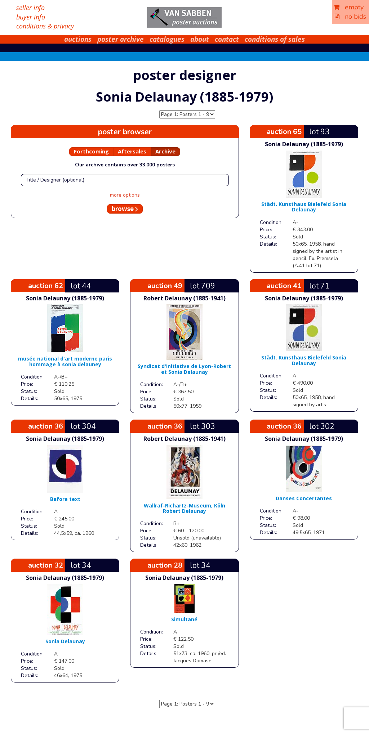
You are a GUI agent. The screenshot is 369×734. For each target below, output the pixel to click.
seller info (30, 7)
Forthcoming (91, 151)
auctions (78, 39)
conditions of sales (275, 39)
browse (125, 209)
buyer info (30, 17)
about (199, 39)
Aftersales (132, 151)
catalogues (167, 39)
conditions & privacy (45, 26)
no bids (350, 16)
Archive (165, 151)
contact (227, 39)
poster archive (120, 39)
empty (348, 7)
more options (125, 195)
